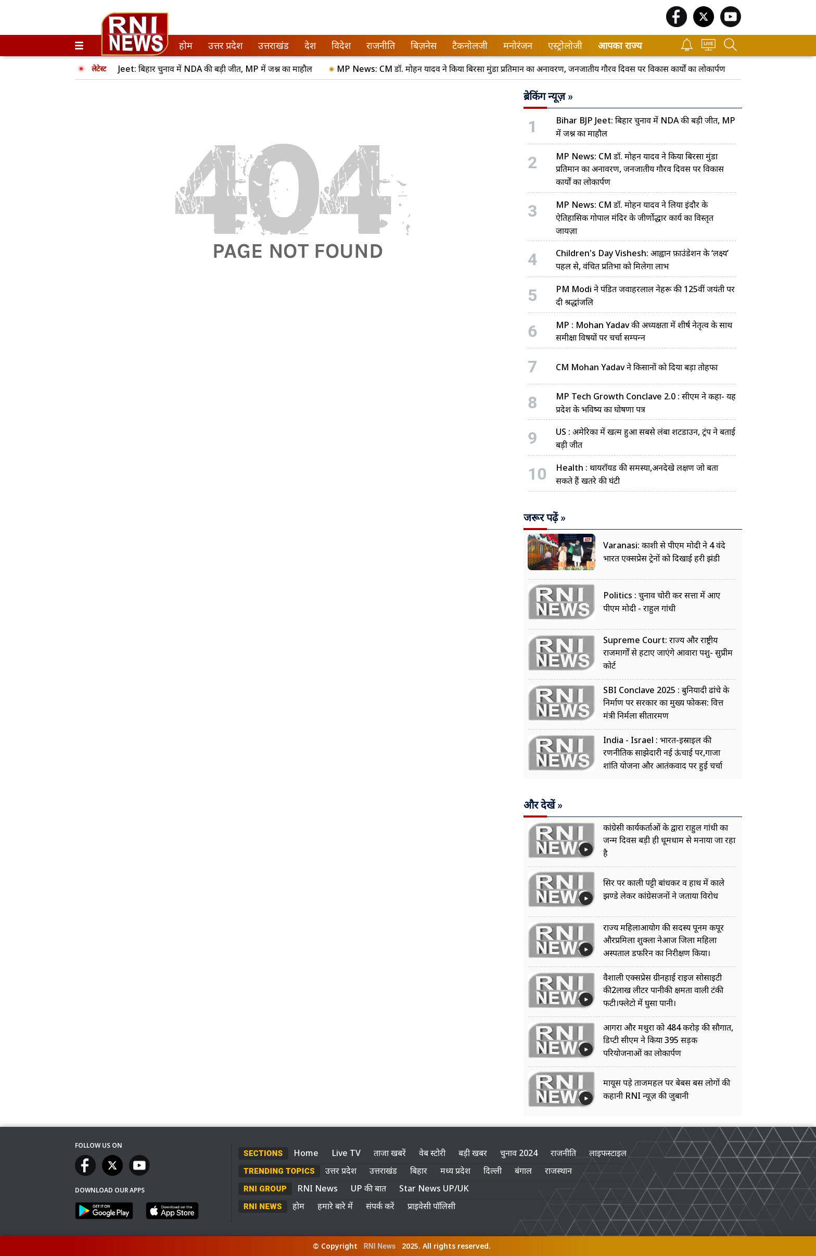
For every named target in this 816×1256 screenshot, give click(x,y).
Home (306, 1153)
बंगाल (523, 1170)
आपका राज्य (620, 46)
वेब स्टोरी (432, 1153)
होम (185, 46)
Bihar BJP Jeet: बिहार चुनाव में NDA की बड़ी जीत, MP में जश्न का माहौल (205, 68)
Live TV (346, 1153)
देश (309, 46)
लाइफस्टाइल (608, 1153)
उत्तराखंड (271, 46)
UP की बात (368, 1188)
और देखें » (543, 805)
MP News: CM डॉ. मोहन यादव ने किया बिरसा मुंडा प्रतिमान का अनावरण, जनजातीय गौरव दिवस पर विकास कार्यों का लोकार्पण (541, 68)
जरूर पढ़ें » (545, 517)
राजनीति (378, 46)
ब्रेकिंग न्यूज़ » (548, 96)
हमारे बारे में (335, 1206)
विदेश (340, 46)
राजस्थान (558, 1170)
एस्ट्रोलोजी (563, 46)
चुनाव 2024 (519, 1153)
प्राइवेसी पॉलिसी (431, 1206)
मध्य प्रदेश (455, 1170)
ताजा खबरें (390, 1153)
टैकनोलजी (467, 46)
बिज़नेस (422, 46)
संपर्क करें (380, 1206)
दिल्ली (492, 1170)
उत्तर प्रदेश (223, 46)
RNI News (317, 1188)
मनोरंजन (516, 46)
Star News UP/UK (434, 1188)
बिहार (418, 1170)
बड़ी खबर (472, 1153)
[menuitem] (186, 45)
